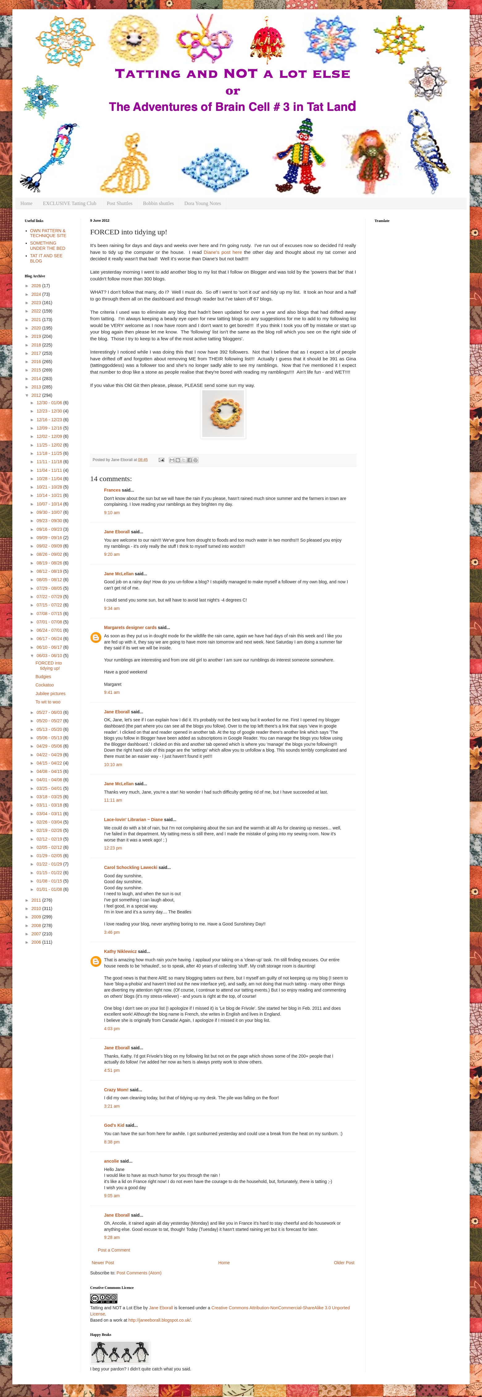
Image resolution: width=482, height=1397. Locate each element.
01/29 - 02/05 (49, 855)
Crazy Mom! (116, 1089)
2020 (36, 327)
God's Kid (114, 1125)
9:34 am (112, 608)
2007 (36, 933)
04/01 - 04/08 (49, 779)
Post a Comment (114, 1250)
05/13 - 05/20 (49, 729)
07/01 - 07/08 (49, 621)
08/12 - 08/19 (49, 571)
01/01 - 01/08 (49, 889)
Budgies (43, 676)
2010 (36, 908)
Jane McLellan (119, 573)
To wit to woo (48, 701)
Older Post (344, 1262)
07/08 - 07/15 (49, 613)
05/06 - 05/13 (49, 737)
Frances (112, 490)
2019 (36, 336)
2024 (36, 294)
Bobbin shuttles (158, 203)
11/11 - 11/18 (49, 461)
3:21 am (112, 1106)
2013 (36, 386)
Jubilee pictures (50, 693)
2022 (36, 310)
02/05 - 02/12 (49, 847)
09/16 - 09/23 (49, 529)
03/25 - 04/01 (49, 788)
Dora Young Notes (202, 203)
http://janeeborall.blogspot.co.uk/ (159, 1320)
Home (26, 203)
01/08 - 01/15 (49, 881)
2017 (36, 353)
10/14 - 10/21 (49, 495)
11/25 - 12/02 (49, 445)
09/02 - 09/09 (49, 545)
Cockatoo (45, 684)
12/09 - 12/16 (49, 428)
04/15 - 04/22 (49, 763)
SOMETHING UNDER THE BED (47, 246)
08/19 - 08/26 (49, 562)
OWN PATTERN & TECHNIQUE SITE (48, 233)
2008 (36, 925)
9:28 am (112, 1237)
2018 (36, 344)
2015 (36, 369)
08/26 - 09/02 (49, 554)
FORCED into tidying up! (49, 666)
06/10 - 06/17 (49, 647)
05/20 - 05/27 (49, 720)
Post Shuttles (119, 203)
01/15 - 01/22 (49, 872)
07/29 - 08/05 (49, 588)
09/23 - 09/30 (49, 520)
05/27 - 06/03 (49, 712)
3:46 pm (112, 932)
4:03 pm (112, 1028)
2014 (36, 378)
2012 (36, 395)
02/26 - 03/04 (49, 822)
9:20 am (112, 554)
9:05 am (112, 1195)
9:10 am (112, 512)
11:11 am (113, 800)
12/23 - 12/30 (49, 411)
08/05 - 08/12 (49, 579)
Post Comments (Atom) (139, 1272)
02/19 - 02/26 (49, 830)
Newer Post (103, 1262)
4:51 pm (112, 1070)
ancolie (111, 1161)
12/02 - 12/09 (49, 436)
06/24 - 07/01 (49, 630)
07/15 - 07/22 (49, 604)
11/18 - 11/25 (49, 453)
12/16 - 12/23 (49, 419)
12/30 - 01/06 (49, 402)
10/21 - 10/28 (49, 487)
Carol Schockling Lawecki (130, 867)
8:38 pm (112, 1141)
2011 (36, 900)
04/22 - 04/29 (49, 754)
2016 (36, 361)
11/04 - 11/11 (49, 470)
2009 (36, 916)
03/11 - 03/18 (49, 805)
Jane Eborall (117, 531)
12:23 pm (113, 847)
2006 (36, 942)
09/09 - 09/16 (49, 537)
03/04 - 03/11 (49, 813)
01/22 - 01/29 (49, 864)
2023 (36, 302)
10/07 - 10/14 (49, 503)
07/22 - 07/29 (49, 596)
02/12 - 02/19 (49, 839)
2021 (36, 319)
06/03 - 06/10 (49, 655)
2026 (36, 285)
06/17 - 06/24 (49, 638)
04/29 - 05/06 (49, 746)
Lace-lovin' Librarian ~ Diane (133, 819)
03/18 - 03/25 (49, 796)
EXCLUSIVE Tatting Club (69, 203)
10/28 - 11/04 (49, 478)
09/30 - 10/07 (49, 512)
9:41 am (112, 692)
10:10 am (113, 764)
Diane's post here (223, 252)
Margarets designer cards (130, 627)
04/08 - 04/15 (49, 771)
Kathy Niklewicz (120, 951)
